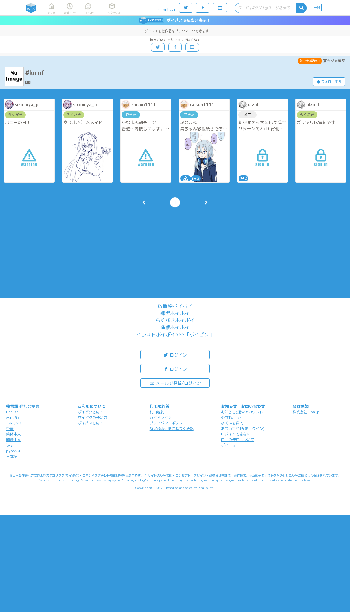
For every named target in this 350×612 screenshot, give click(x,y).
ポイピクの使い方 (92, 417)
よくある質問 (232, 423)
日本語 (11, 456)
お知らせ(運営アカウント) (243, 412)
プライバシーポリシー (168, 423)
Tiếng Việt (14, 423)
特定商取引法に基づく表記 (172, 428)
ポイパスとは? (90, 423)
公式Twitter (231, 417)
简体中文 (13, 434)
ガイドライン (161, 417)
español (13, 417)
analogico (185, 487)
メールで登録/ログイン (175, 383)
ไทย (9, 445)
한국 (10, 428)
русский (13, 451)
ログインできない (236, 434)
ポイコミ (228, 445)
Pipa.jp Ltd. (206, 487)
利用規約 (157, 412)
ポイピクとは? (90, 412)
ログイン (175, 354)
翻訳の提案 (29, 406)
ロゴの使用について (237, 439)
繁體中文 (13, 439)
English (12, 412)
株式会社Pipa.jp (306, 412)
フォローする (329, 81)
